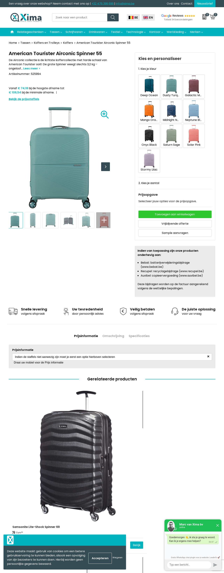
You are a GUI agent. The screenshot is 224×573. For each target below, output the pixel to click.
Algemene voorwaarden (184, 453)
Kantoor (154, 32)
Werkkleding (175, 32)
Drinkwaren (97, 32)
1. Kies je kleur (147, 69)
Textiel (115, 32)
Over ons (173, 4)
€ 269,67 (19, 420)
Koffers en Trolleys (46, 43)
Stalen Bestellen (76, 490)
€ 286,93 (123, 420)
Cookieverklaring (179, 459)
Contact (186, 4)
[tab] (84, 298)
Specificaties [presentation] (140, 298)
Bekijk (50, 420)
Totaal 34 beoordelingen (178, 19)
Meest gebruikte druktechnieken (87, 474)
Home (13, 43)
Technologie (134, 32)
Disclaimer (174, 464)
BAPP (68, 501)
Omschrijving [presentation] (113, 298)
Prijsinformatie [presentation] (85, 298)
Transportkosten (77, 496)
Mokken (121, 459)
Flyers (69, 469)
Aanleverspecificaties (80, 485)
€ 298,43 (71, 420)
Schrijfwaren (74, 32)
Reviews (177, 16)
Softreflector (125, 464)
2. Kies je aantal (148, 146)
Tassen (54, 32)
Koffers (68, 43)
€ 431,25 (174, 420)
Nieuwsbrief (205, 4)
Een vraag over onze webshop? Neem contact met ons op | (50, 4)
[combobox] (79, 17)
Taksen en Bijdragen (79, 480)
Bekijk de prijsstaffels (24, 99)
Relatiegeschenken (30, 32)
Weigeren (117, 557)
